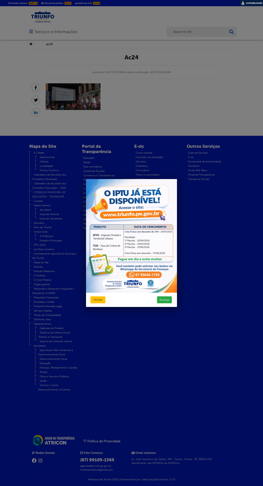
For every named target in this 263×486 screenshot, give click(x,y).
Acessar (164, 299)
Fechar (98, 299)
